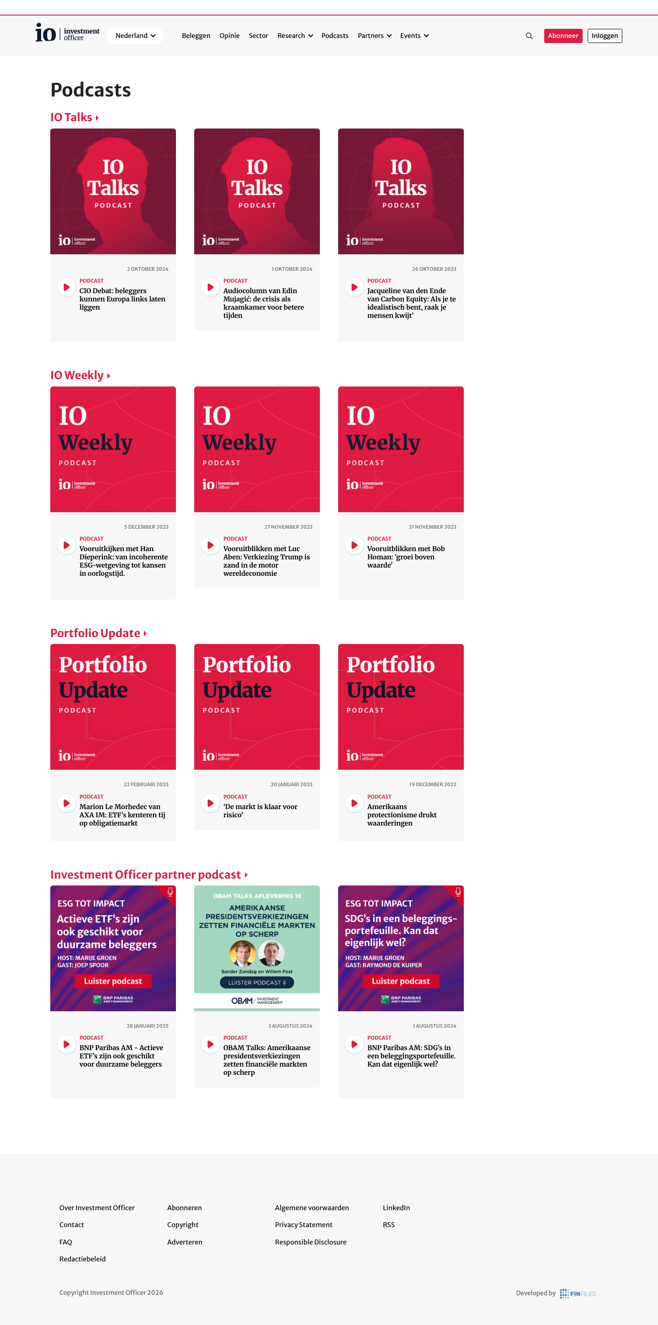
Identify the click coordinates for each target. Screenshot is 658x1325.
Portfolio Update (95, 633)
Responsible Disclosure (311, 1242)
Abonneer (563, 36)
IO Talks (71, 117)
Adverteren (184, 1242)
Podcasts (335, 36)
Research (291, 36)
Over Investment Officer (97, 1208)
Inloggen (605, 36)
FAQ (65, 1242)
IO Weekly (77, 375)
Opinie (230, 36)
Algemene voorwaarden (312, 1208)
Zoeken (529, 36)
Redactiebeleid (82, 1259)
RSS (389, 1225)
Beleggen (196, 36)
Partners (371, 36)
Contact (71, 1225)
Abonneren (184, 1208)
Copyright (182, 1225)
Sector (259, 36)
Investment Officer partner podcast (145, 875)
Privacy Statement (304, 1225)
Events (410, 36)
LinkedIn (396, 1208)
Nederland (132, 36)
